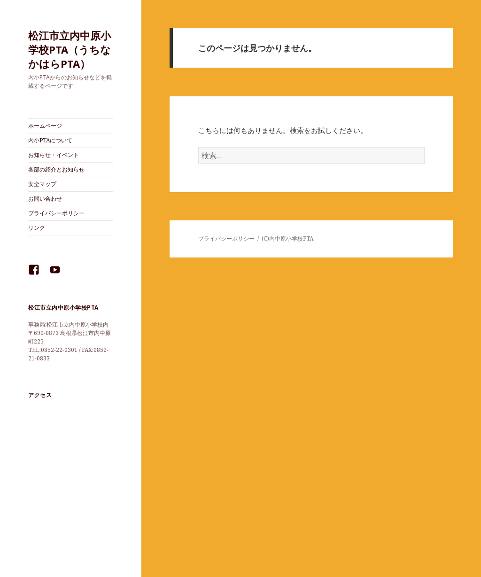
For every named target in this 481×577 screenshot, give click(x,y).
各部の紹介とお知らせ (56, 169)
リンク (36, 228)
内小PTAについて (50, 140)
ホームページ (45, 126)
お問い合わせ (45, 199)
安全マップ (42, 184)
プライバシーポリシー (56, 213)
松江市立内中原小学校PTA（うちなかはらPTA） (69, 49)
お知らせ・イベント (53, 155)
